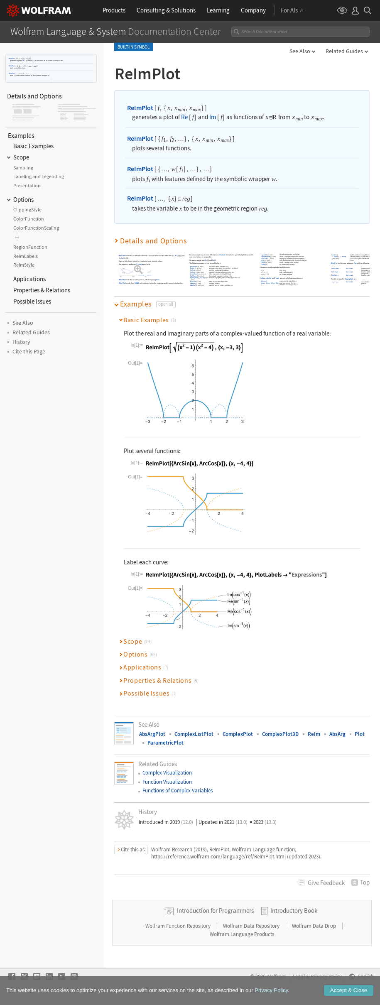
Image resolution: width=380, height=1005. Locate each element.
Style (262, 261)
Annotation (193, 266)
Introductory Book (293, 910)
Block (158, 280)
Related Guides (344, 51)
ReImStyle (335, 272)
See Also (299, 51)
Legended (264, 255)
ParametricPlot (165, 742)
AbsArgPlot (152, 734)
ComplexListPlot (193, 734)
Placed (202, 278)
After (277, 283)
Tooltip (263, 262)
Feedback (326, 883)
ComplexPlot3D (280, 734)
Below (268, 283)
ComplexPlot (238, 734)
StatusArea (264, 258)
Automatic (264, 281)
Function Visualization (167, 781)
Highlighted (194, 276)
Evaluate (223, 255)
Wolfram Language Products (242, 934)
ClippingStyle (349, 279)
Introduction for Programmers (215, 910)
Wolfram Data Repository (252, 925)
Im (31, 60)
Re (24, 60)
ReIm (314, 734)
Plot (355, 263)
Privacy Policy (271, 990)
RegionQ (139, 264)
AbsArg (337, 734)
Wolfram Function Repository (178, 925)
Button (192, 268)
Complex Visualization (167, 772)
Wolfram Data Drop (314, 925)
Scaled (334, 255)
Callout (192, 270)
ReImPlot (12, 58)
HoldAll (137, 283)
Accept (348, 990)
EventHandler (194, 274)
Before (273, 283)
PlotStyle (335, 275)
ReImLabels (335, 268)
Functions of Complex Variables (177, 790)
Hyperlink (193, 281)
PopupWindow (265, 256)
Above (263, 283)
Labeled (192, 283)
